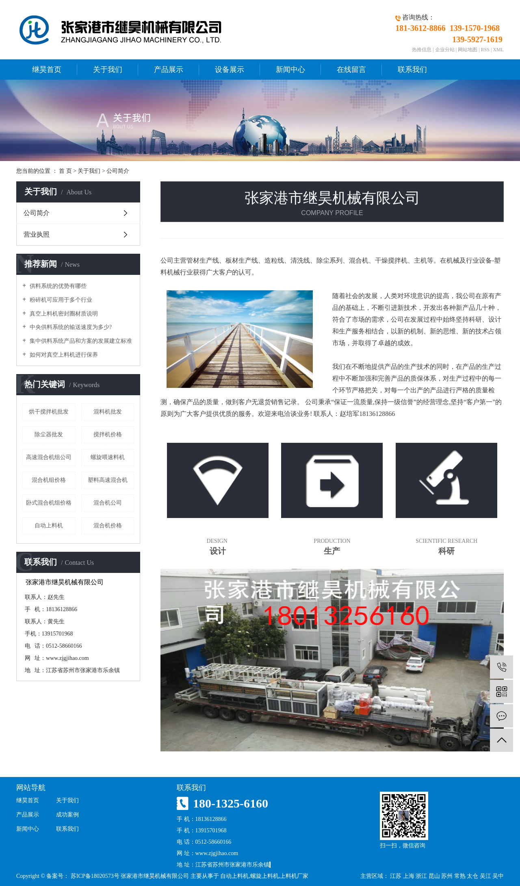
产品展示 (168, 69)
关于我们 (107, 69)
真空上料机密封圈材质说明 (63, 314)
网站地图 (467, 49)
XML (498, 49)
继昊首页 (46, 69)
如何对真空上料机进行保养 (63, 355)
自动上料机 (49, 525)
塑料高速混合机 (108, 480)
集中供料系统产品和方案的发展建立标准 (80, 341)
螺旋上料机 (264, 876)
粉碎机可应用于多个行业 (60, 300)
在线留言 (351, 69)
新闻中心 (290, 69)
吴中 (498, 876)
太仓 (472, 876)
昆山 (434, 876)
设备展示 (229, 69)
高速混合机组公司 (49, 457)
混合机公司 (107, 503)
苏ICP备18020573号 (95, 876)
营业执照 (37, 234)
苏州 (447, 876)
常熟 (460, 876)
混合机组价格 (49, 480)
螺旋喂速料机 (108, 457)
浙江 (421, 876)
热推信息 (421, 49)
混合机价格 (107, 525)
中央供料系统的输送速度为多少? (70, 327)
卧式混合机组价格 (49, 503)
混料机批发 (107, 412)
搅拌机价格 (107, 434)
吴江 (485, 876)
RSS (485, 49)
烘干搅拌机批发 (49, 412)
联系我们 (412, 69)
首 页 (65, 171)
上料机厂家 (294, 876)
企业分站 (445, 49)
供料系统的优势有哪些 (57, 286)
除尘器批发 (49, 434)
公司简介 (37, 212)
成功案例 (67, 815)
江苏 (395, 876)
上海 (408, 876)
